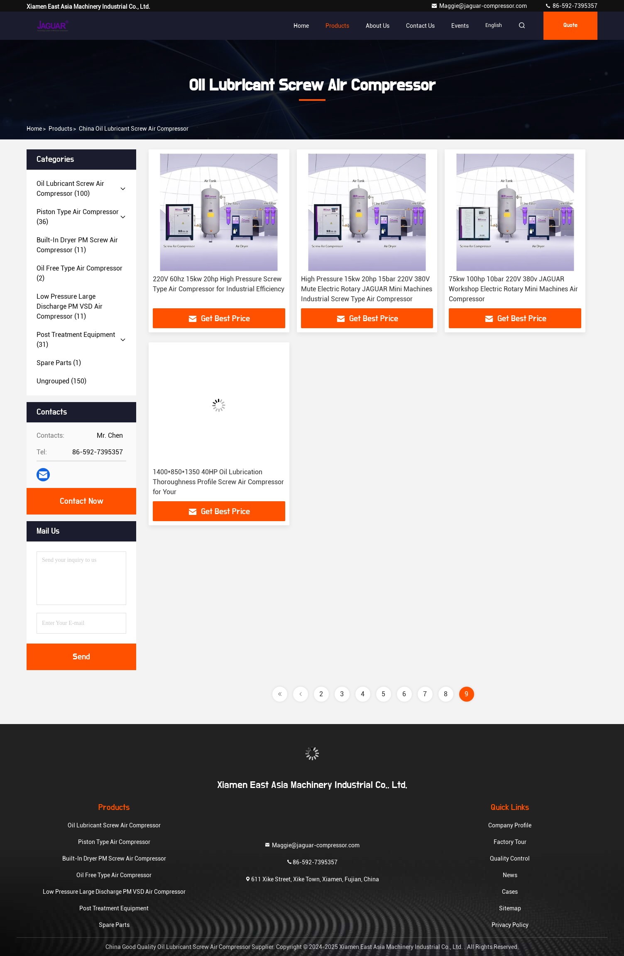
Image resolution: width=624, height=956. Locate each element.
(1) (59, 363)
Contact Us (420, 25)
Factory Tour (510, 842)
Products (337, 25)
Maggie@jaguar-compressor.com (479, 5)
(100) (70, 189)
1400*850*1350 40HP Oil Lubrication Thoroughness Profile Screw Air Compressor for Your (218, 482)
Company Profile (509, 825)
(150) (61, 381)
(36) (78, 217)
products (60, 128)
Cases (510, 891)
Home (301, 25)
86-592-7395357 (571, 5)
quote (570, 26)
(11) (77, 245)
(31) (76, 340)
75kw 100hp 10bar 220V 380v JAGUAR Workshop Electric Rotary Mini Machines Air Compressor (513, 289)
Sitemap (510, 908)
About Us (377, 25)
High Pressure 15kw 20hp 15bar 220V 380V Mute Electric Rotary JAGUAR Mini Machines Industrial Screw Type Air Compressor (366, 289)
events (460, 25)
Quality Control (510, 858)
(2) (79, 273)
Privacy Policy (510, 925)
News (510, 875)
